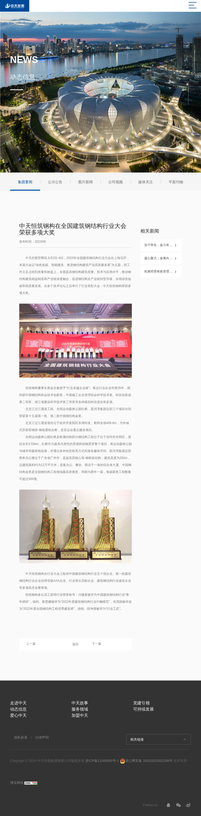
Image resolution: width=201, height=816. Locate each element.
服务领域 (79, 709)
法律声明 (42, 737)
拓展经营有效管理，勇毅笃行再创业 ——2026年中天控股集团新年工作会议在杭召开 (163, 273)
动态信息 (18, 709)
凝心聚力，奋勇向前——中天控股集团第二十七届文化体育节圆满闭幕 (163, 260)
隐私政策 (20, 737)
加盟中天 (79, 715)
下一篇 (96, 645)
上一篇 (30, 645)
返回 (75, 645)
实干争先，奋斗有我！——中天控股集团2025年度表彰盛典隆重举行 (163, 246)
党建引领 (141, 703)
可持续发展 (143, 709)
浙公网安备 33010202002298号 (146, 761)
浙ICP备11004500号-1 (102, 761)
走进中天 (18, 703)
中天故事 (79, 703)
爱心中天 (18, 715)
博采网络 (17, 783)
